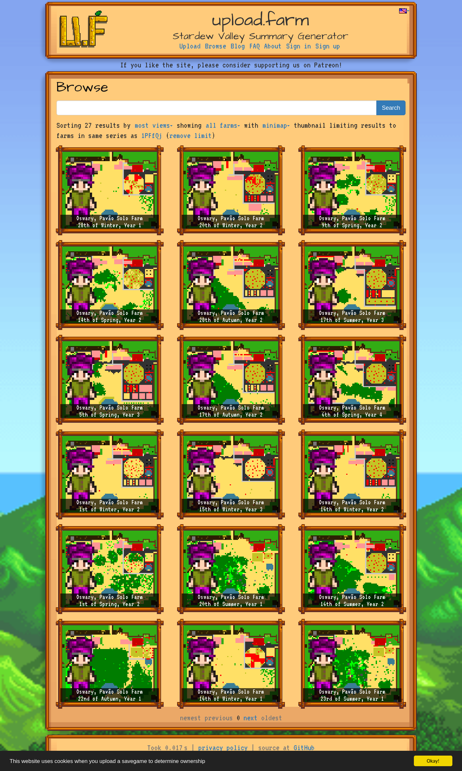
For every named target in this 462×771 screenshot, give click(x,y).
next (251, 718)
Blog (238, 46)
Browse (215, 46)
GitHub (304, 747)
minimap (276, 125)
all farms (223, 125)
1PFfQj (151, 135)
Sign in (298, 46)
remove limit (190, 135)
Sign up (327, 46)
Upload (190, 46)
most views (154, 125)
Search (391, 108)
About (273, 46)
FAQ (254, 46)
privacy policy (223, 747)
